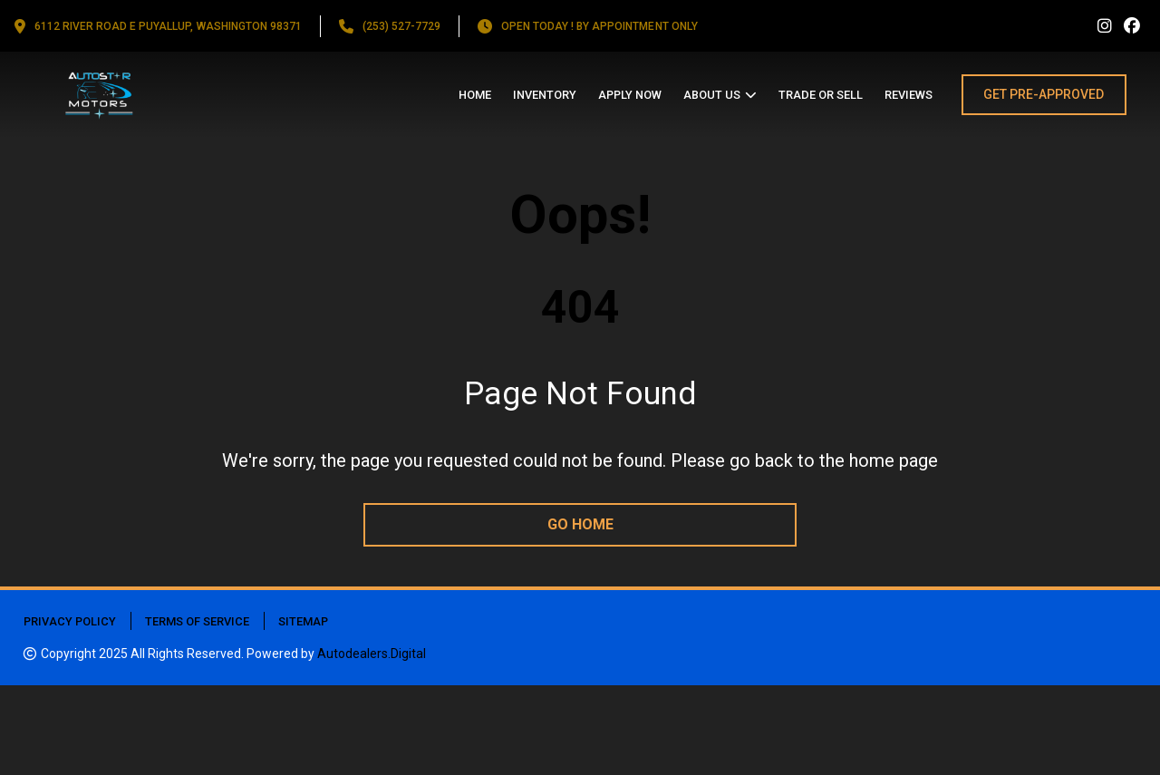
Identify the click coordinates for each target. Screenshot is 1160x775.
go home (580, 524)
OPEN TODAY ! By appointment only (599, 26)
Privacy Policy (70, 621)
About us (711, 95)
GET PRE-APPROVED (1043, 94)
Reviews (908, 95)
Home (475, 95)
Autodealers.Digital (371, 653)
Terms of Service (197, 621)
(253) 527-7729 (401, 26)
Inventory (544, 95)
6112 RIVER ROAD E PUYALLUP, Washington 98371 (168, 26)
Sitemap (303, 621)
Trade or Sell (820, 95)
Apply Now (630, 95)
